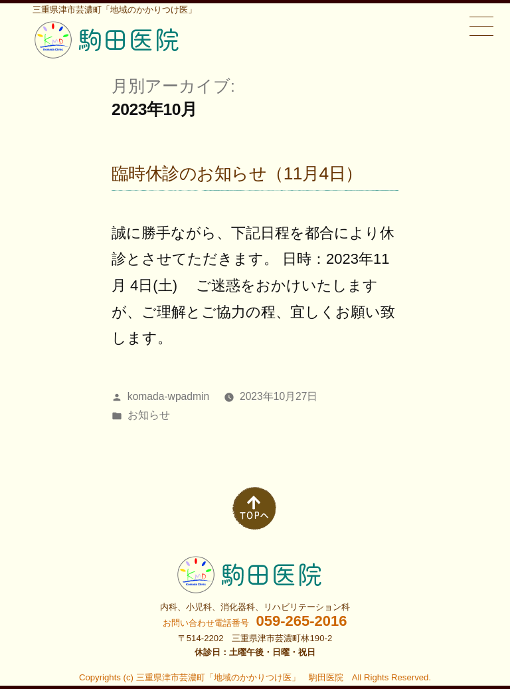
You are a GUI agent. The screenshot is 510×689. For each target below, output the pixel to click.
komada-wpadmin (168, 396)
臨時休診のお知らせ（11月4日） (237, 173)
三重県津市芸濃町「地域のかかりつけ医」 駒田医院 (239, 677)
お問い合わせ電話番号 (255, 623)
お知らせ (149, 415)
